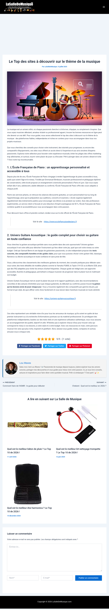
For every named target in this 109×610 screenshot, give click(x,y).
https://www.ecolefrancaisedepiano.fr (60, 223)
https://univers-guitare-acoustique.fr (60, 300)
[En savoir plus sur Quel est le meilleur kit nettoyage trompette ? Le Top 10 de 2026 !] (76, 426)
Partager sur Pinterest (79, 347)
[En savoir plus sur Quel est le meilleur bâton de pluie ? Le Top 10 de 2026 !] (27, 426)
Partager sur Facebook (29, 347)
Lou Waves (25, 364)
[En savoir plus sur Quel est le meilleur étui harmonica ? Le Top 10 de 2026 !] (27, 485)
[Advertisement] (54, 34)
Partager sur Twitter (54, 347)
